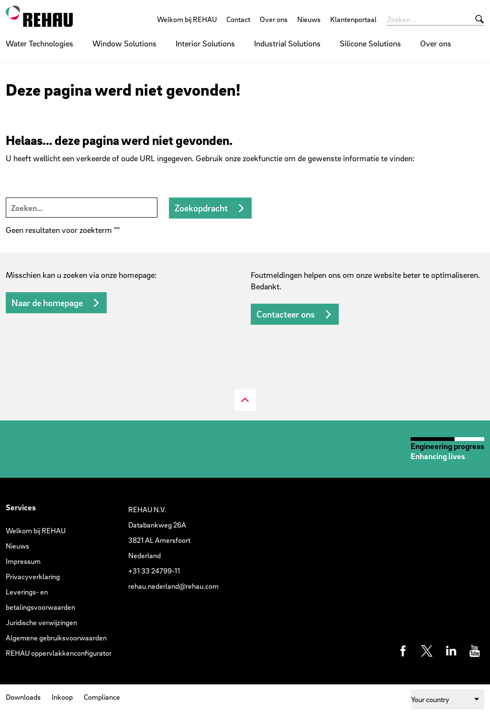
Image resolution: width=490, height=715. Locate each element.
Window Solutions (124, 43)
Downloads (23, 697)
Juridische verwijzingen (41, 622)
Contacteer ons (285, 314)
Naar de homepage (47, 302)
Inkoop (62, 697)
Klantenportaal (353, 19)
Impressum (23, 561)
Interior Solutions (205, 43)
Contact (238, 19)
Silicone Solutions (370, 43)
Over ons (274, 19)
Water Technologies (39, 43)
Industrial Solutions (287, 43)
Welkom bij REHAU (187, 19)
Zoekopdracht (201, 208)
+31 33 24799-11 (154, 570)
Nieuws (309, 19)
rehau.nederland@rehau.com (173, 586)
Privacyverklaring (33, 576)
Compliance (102, 697)
